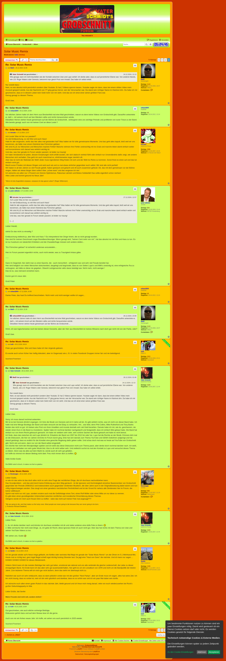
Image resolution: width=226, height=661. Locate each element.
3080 (148, 149)
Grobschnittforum (91, 645)
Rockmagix (145, 486)
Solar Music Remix (16, 51)
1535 (148, 566)
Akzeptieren (214, 652)
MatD (142, 79)
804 (148, 208)
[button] (159, 60)
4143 (148, 84)
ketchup (22, 55)
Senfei (143, 561)
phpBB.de (96, 651)
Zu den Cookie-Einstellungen (180, 652)
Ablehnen (201, 652)
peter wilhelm (145, 203)
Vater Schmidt (18, 74)
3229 (148, 385)
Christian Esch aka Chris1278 (92, 647)
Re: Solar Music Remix (18, 64)
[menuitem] (21, 40)
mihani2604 (145, 108)
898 (148, 491)
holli (16, 55)
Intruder (143, 144)
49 (148, 112)
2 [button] (165, 60)
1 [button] (162, 60)
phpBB (79, 649)
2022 (148, 356)
